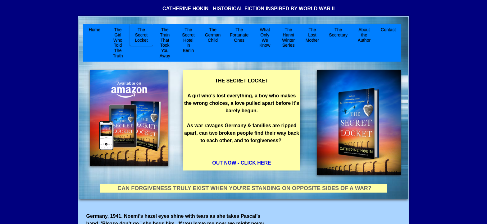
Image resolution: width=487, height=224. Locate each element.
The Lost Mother (312, 35)
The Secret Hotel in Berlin (188, 40)
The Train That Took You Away (165, 42)
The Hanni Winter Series (288, 37)
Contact (388, 29)
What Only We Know (264, 37)
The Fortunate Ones (239, 35)
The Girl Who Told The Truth (118, 42)
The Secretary (338, 32)
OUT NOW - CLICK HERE (241, 163)
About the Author (364, 35)
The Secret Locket (141, 35)
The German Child (213, 35)
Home (94, 29)
